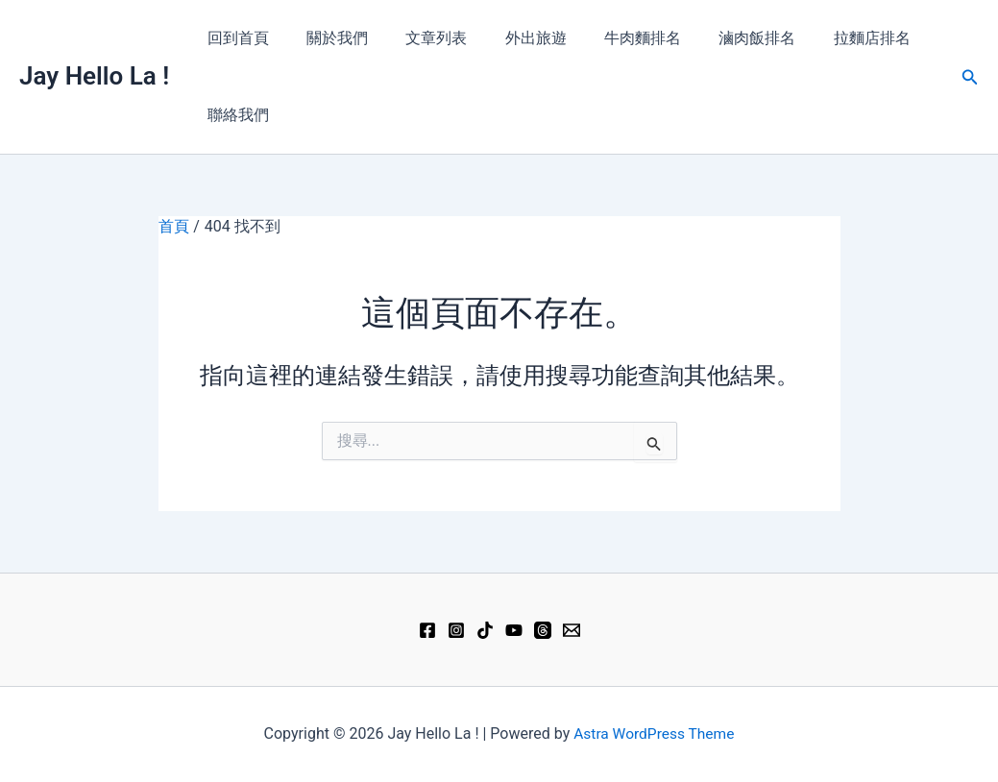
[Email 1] (571, 630)
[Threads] (542, 630)
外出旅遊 (511, 38)
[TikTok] (485, 630)
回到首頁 (234, 38)
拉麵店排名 (826, 38)
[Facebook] (427, 630)
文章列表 (419, 38)
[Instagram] (456, 630)
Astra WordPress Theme (654, 733)
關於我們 (326, 38)
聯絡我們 (234, 115)
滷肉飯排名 (718, 38)
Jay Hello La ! (94, 75)
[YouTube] (514, 630)
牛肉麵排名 (610, 38)
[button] (970, 77)
